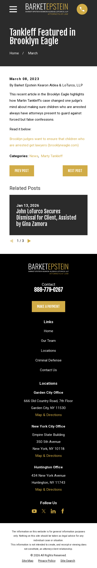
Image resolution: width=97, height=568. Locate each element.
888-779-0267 (48, 290)
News (33, 156)
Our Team (48, 341)
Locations (48, 351)
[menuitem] (27, 561)
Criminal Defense (48, 360)
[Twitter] (43, 511)
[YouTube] (34, 511)
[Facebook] (62, 511)
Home (48, 331)
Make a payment (48, 306)
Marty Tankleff (51, 156)
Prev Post (22, 170)
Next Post (75, 170)
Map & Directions (48, 415)
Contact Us (48, 370)
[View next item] (29, 241)
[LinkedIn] (53, 511)
